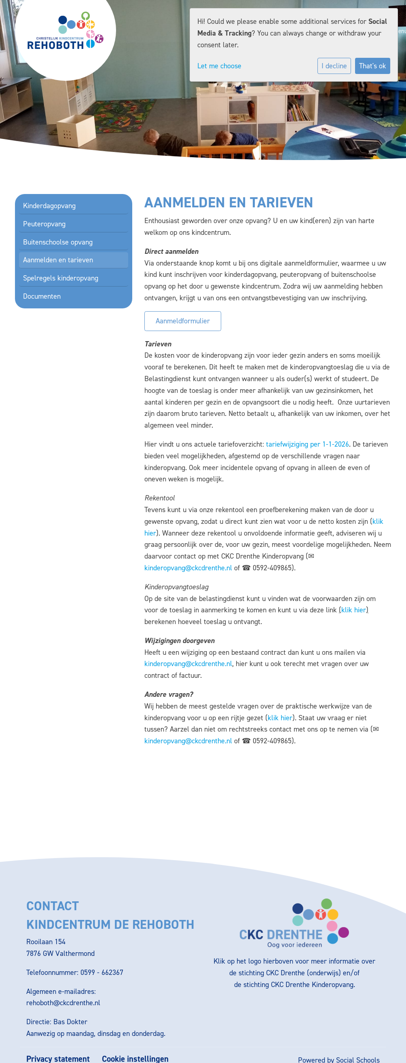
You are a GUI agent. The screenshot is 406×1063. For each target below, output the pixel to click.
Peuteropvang (44, 224)
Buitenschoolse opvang (58, 242)
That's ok (372, 66)
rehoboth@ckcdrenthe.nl (63, 1003)
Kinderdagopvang (49, 206)
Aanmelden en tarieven (58, 260)
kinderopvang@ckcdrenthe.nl (188, 568)
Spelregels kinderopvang (60, 278)
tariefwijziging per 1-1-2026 (307, 444)
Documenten (42, 296)
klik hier (353, 610)
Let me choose (219, 66)
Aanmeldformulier (183, 321)
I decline (334, 66)
